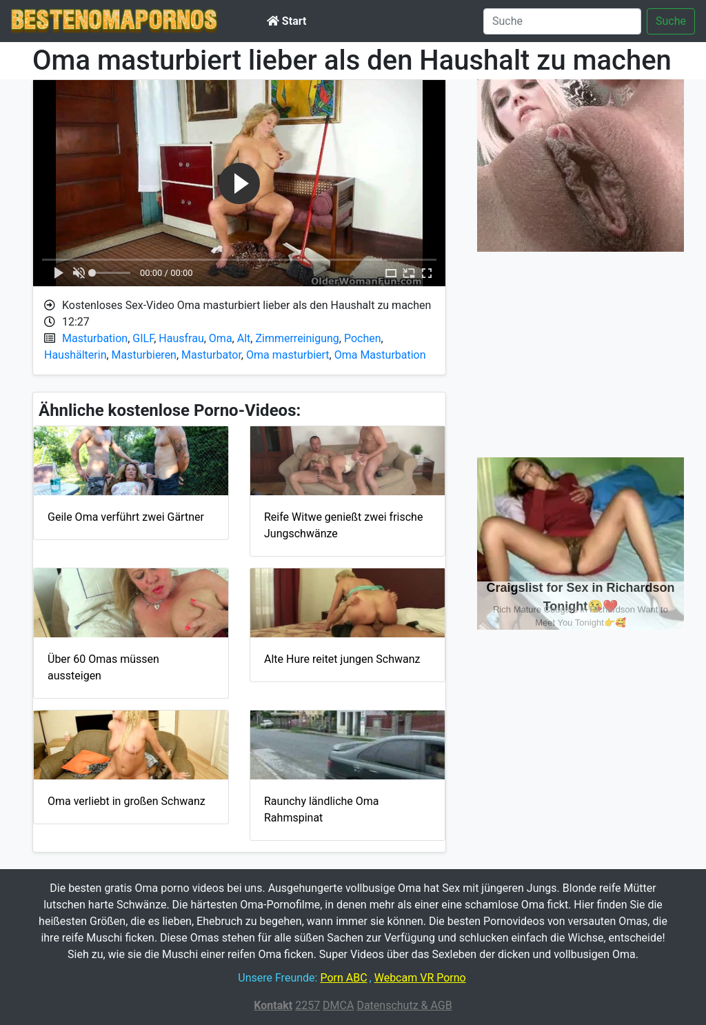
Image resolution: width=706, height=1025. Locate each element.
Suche (671, 21)
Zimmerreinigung (297, 338)
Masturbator (211, 354)
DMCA (338, 1005)
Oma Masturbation (380, 354)
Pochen (362, 338)
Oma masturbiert (288, 354)
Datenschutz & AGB (404, 1005)
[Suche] (562, 21)
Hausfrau (181, 338)
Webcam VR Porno (420, 977)
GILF (143, 338)
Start (286, 21)
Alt (244, 338)
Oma (220, 338)
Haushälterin (75, 354)
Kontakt (273, 1005)
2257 (307, 1005)
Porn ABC (343, 977)
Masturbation (95, 338)
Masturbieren (144, 354)
